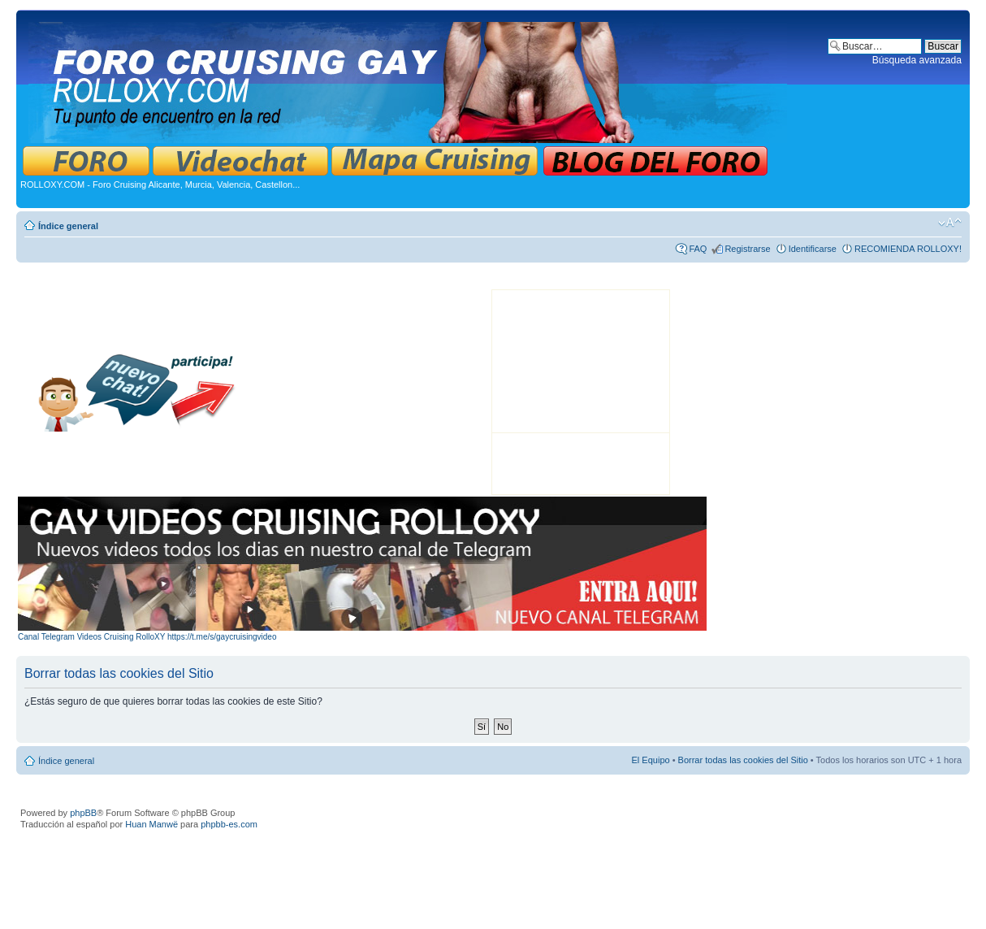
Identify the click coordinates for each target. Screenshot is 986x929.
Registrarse (747, 249)
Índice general (68, 226)
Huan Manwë (151, 824)
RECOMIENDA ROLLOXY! (908, 249)
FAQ (698, 249)
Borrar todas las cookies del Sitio (743, 760)
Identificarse (813, 249)
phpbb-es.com (229, 824)
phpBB (83, 813)
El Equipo (651, 760)
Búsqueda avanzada (917, 60)
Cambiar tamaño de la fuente (950, 222)
